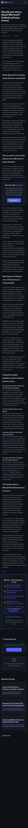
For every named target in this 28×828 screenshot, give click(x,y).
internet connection (11, 439)
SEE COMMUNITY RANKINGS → (14, 610)
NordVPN (19, 185)
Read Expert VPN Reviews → (14, 617)
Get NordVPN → (14, 200)
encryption (5, 473)
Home (2, 8)
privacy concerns (7, 53)
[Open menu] (25, 2)
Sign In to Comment (14, 649)
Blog (7, 8)
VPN (14, 177)
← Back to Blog (5, 735)
